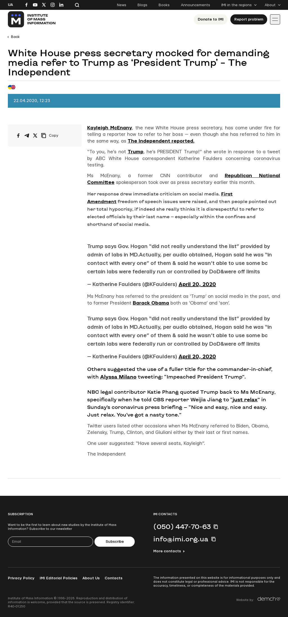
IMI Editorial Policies (58, 578)
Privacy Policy (21, 578)
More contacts (167, 551)
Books (164, 5)
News (121, 5)
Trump (135, 151)
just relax (245, 399)
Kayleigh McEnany (109, 127)
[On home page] (32, 19)
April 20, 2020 (197, 284)
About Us (91, 578)
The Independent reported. (161, 141)
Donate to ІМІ (211, 19)
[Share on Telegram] (26, 135)
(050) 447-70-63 (182, 526)
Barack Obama (151, 303)
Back (15, 37)
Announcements (195, 5)
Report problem (248, 19)
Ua (10, 5)
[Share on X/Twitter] (35, 135)
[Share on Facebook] (18, 135)
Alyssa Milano (118, 376)
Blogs (142, 5)
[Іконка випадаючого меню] (275, 19)
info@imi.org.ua (180, 538)
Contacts (113, 578)
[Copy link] (57, 135)
